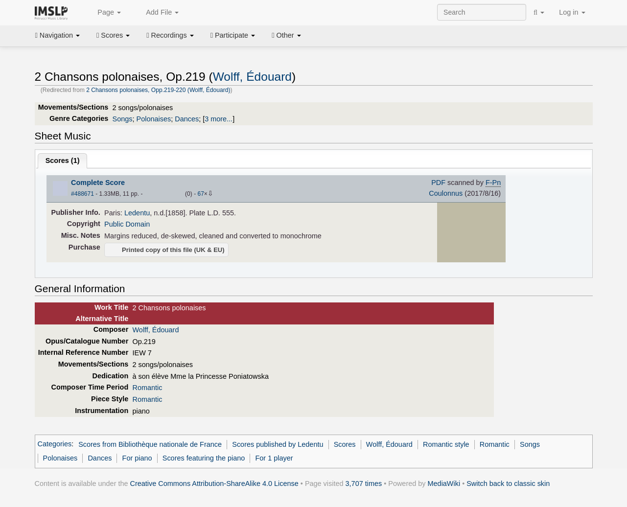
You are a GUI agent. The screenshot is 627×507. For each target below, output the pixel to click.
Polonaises (154, 119)
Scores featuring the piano (204, 458)
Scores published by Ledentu (277, 444)
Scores (113, 35)
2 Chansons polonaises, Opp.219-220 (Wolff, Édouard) (158, 90)
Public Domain (127, 224)
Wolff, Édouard (252, 76)
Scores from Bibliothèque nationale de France (150, 444)
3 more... (218, 119)
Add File (157, 12)
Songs (123, 119)
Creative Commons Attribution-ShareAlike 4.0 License (214, 483)
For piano (137, 458)
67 (200, 193)
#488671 (82, 193)
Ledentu (137, 213)
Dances (187, 119)
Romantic (147, 388)
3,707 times (364, 483)
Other (286, 35)
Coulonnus (446, 193)
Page (104, 12)
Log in (572, 12)
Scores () (63, 160)
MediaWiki (444, 483)
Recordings (169, 35)
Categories (55, 444)
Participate (232, 35)
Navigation (57, 35)
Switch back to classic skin (508, 483)
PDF (438, 182)
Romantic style (446, 444)
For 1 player (274, 458)
